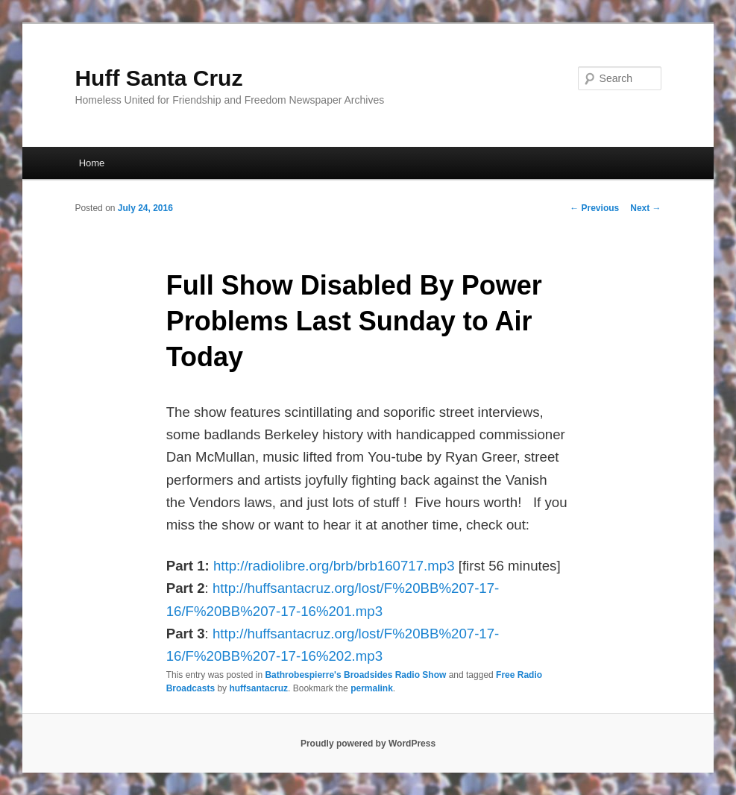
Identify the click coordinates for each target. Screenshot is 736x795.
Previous (594, 208)
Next (645, 208)
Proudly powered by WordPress (368, 743)
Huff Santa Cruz (158, 78)
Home (92, 163)
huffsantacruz (258, 688)
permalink (371, 688)
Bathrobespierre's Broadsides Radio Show (355, 675)
